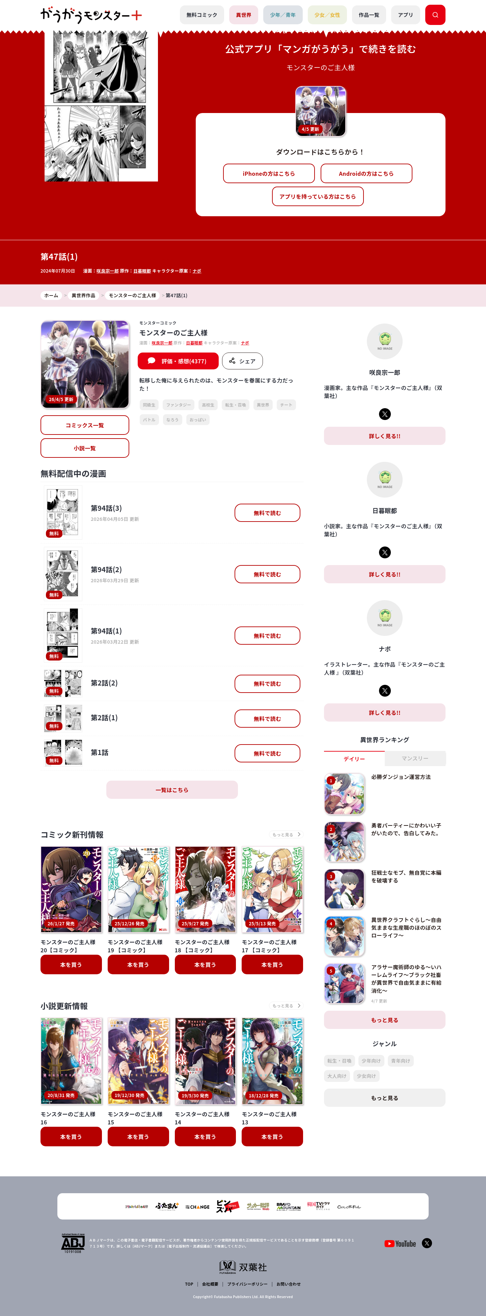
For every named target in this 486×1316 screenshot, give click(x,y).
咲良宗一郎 (108, 271)
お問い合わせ (288, 1284)
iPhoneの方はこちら (269, 173)
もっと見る (385, 1020)
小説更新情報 (65, 1006)
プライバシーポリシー (247, 1284)
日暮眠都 (143, 271)
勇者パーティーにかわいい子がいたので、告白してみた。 (406, 829)
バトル (149, 419)
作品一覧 (369, 14)
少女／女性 (327, 14)
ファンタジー (178, 405)
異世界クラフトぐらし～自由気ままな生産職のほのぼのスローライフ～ (407, 927)
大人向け (337, 1075)
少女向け (366, 1075)
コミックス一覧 (84, 425)
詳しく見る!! (385, 436)
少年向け (371, 1060)
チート (286, 405)
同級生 (149, 405)
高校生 (208, 405)
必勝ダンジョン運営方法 (401, 777)
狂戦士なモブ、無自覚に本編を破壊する (407, 876)
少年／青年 (283, 14)
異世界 (243, 14)
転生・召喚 (235, 405)
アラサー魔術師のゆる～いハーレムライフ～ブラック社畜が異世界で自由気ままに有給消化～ (407, 978)
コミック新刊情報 (73, 835)
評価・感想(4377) (184, 361)
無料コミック (201, 14)
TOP (189, 1284)
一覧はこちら (172, 790)
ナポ (197, 271)
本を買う (71, 965)
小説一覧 (85, 448)
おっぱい (198, 419)
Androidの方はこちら (366, 173)
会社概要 (210, 1284)
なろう (172, 419)
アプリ (405, 14)
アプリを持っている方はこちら (317, 196)
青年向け (400, 1060)
